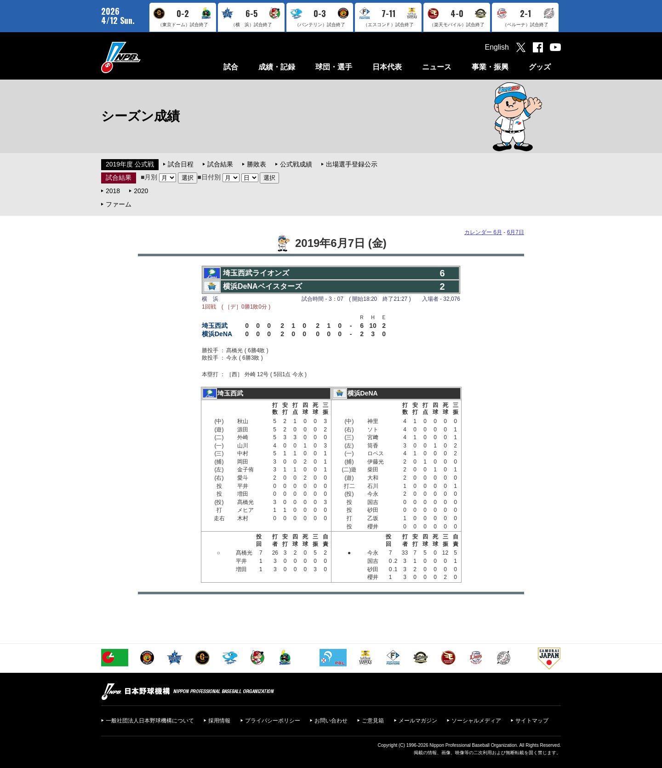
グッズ (540, 67)
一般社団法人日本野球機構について (150, 720)
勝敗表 (256, 164)
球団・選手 (333, 67)
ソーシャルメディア (476, 720)
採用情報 (219, 720)
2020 (141, 191)
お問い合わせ (331, 720)
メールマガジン (418, 720)
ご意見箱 (373, 720)
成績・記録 (276, 67)
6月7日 (515, 232)
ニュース (436, 67)
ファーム (118, 204)
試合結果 (220, 164)
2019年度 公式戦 (130, 164)
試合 (230, 67)
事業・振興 (490, 67)
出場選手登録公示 (351, 164)
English (497, 47)
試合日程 (181, 164)
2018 (113, 191)
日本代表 (387, 67)
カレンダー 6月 (483, 232)
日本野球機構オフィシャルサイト (144, 57)
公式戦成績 (296, 164)
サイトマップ (531, 720)
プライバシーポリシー (272, 720)
